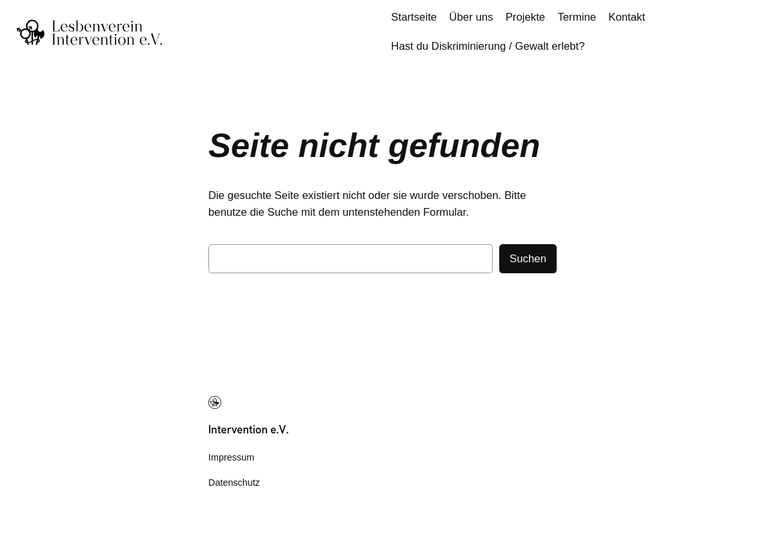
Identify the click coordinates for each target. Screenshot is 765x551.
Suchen (528, 259)
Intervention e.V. (248, 429)
